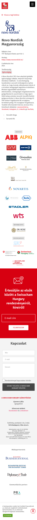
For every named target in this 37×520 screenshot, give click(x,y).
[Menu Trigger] (32, 4)
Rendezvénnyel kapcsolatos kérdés (16, 380)
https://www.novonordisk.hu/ (12, 60)
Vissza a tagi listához (11, 15)
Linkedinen (24, 411)
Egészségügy (6, 72)
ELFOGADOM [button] (7, 515)
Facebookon (13, 411)
